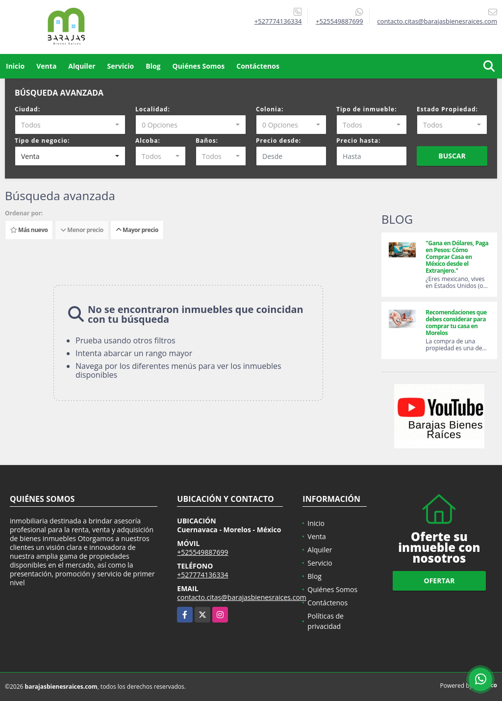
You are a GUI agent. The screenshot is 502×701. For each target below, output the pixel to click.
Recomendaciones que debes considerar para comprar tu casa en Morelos (456, 322)
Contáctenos (257, 66)
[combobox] (70, 124)
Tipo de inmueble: (366, 109)
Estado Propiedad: (447, 109)
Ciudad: (27, 109)
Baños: (207, 140)
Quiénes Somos (199, 66)
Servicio (120, 66)
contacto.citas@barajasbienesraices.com (241, 597)
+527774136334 (278, 21)
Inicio (15, 66)
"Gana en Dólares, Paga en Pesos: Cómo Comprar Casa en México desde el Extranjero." (457, 257)
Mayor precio (137, 230)
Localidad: (152, 109)
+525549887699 (339, 21)
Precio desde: (278, 140)
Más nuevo (29, 230)
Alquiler (81, 66)
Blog (153, 66)
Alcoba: (147, 140)
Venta (46, 66)
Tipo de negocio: (42, 140)
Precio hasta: (358, 140)
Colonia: (269, 109)
